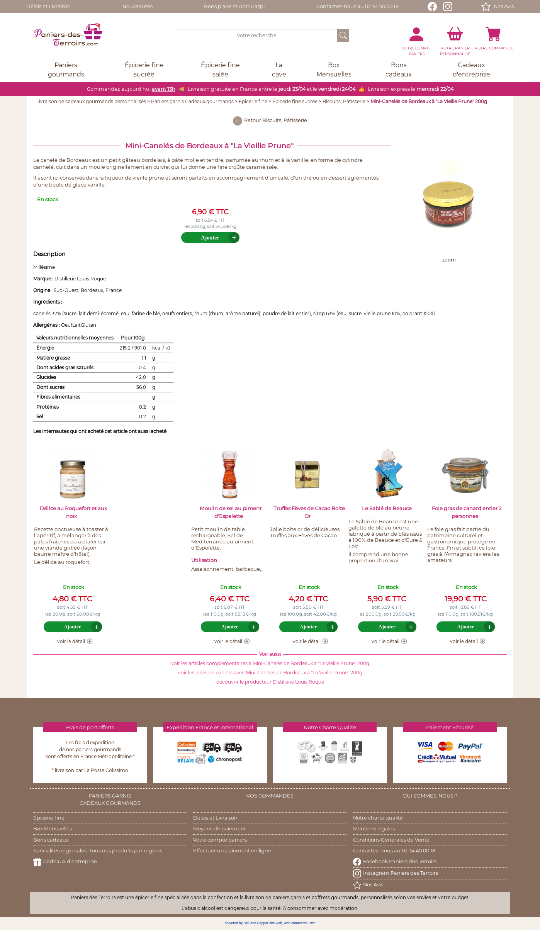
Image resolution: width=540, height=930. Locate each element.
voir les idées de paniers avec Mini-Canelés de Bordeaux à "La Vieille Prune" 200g (270, 672)
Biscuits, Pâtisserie (344, 101)
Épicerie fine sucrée (295, 101)
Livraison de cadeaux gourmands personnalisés (91, 101)
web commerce (295, 923)
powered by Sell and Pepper (246, 923)
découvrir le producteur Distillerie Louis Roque (270, 682)
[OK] (343, 35)
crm (312, 923)
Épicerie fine (253, 101)
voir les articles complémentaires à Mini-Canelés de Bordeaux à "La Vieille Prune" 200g (270, 663)
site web (275, 923)
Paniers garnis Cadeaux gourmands (192, 101)
